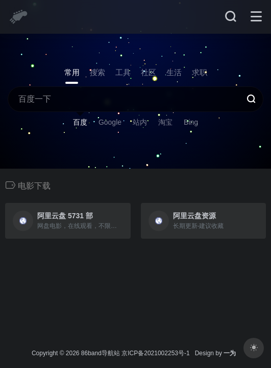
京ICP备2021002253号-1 (155, 353)
